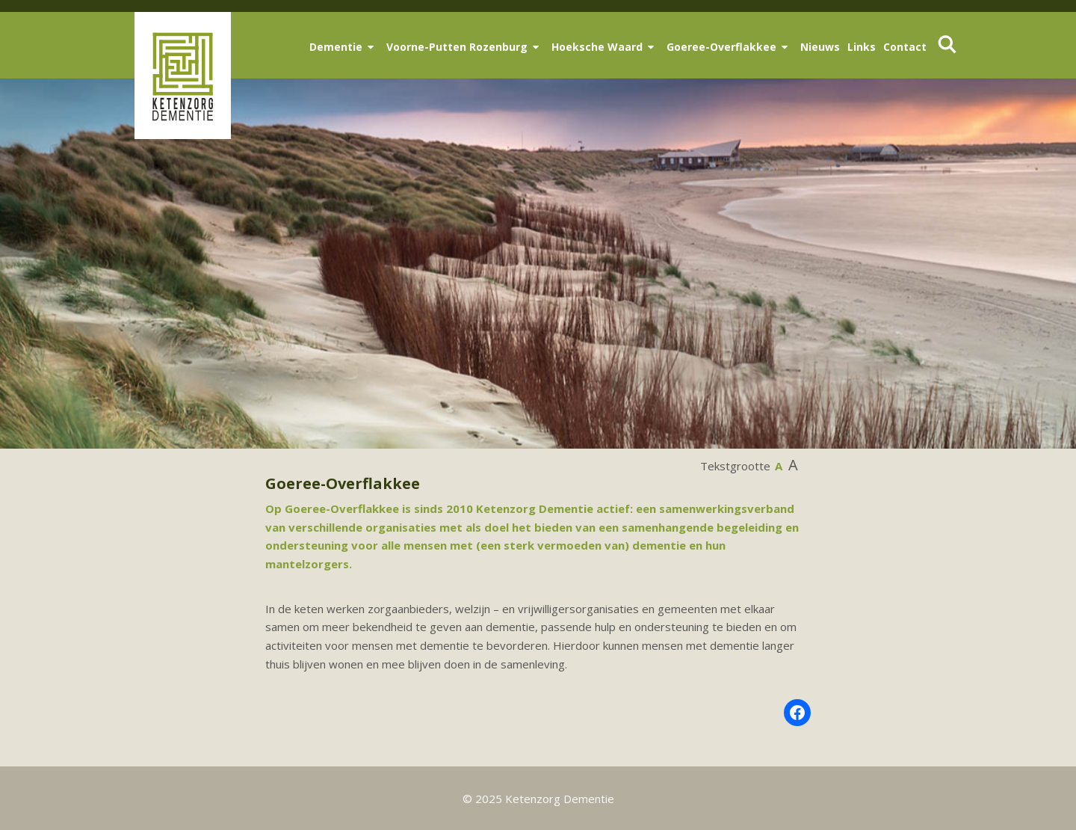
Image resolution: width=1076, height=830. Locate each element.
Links (861, 47)
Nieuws (820, 47)
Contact (905, 47)
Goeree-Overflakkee (721, 47)
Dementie (335, 47)
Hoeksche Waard (597, 47)
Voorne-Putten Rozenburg (457, 47)
